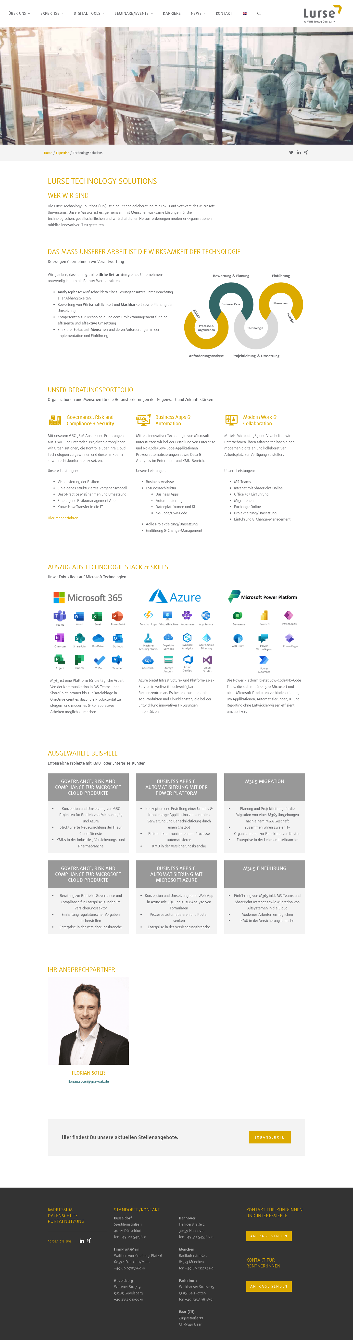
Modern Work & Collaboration (260, 420)
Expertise (62, 153)
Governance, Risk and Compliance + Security (90, 420)
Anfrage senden (269, 1236)
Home (48, 153)
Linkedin (299, 153)
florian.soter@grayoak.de (88, 1081)
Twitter (291, 153)
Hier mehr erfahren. (63, 518)
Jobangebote (268, 1137)
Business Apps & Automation (173, 420)
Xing (306, 153)
